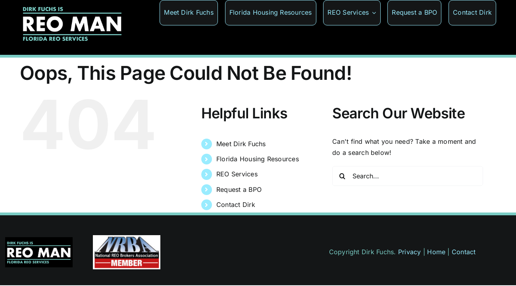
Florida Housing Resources (257, 159)
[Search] (342, 176)
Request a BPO (239, 189)
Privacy (409, 252)
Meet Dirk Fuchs (241, 144)
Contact (464, 252)
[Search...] (407, 176)
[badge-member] (126, 238)
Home (436, 252)
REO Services (237, 174)
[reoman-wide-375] (39, 240)
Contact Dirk (235, 205)
